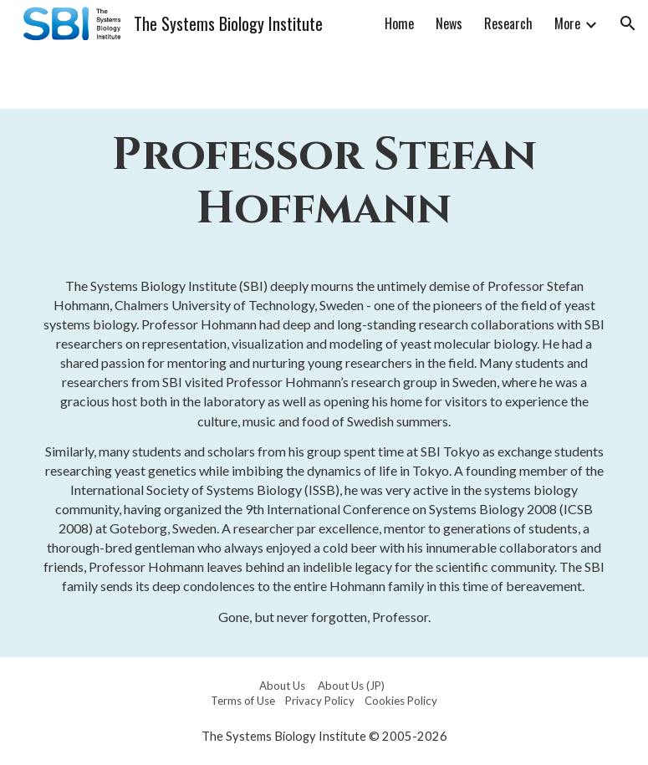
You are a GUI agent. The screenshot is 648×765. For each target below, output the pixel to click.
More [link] (567, 23)
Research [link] (508, 23)
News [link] (449, 23)
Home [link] (399, 23)
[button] (628, 23)
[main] (324, 182)
